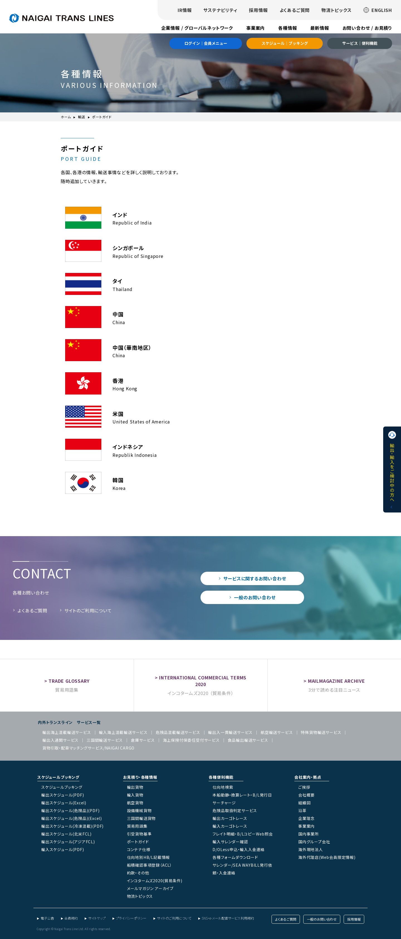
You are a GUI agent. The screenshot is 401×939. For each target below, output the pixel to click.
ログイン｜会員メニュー (205, 43)
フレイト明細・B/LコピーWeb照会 (242, 834)
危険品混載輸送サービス (178, 732)
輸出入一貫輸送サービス (230, 732)
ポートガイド (138, 841)
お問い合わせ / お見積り (367, 27)
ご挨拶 (304, 787)
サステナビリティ (220, 10)
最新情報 (319, 27)
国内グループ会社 (314, 841)
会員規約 (71, 918)
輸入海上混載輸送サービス (123, 732)
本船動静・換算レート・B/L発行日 (242, 795)
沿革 (302, 810)
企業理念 (306, 818)
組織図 (304, 802)
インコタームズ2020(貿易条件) (155, 880)
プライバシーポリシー (131, 918)
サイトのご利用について (88, 610)
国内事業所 (308, 834)
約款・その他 (138, 873)
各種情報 (287, 27)
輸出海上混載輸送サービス (66, 732)
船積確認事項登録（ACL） (149, 865)
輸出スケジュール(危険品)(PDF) (70, 810)
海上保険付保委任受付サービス (191, 740)
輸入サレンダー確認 (230, 841)
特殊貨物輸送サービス (321, 732)
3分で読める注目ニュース (334, 689)
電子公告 (47, 918)
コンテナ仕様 (138, 849)
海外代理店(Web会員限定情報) (327, 857)
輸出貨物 (135, 787)
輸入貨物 (135, 795)
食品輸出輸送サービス (248, 740)
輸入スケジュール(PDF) (62, 849)
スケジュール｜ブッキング (284, 43)
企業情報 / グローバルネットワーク (197, 27)
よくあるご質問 (295, 10)
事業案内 (255, 27)
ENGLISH (377, 10)
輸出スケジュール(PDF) (62, 795)
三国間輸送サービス (105, 740)
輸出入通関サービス (60, 740)
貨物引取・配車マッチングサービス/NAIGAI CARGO (88, 748)
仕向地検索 (222, 787)
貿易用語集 (67, 689)
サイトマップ (97, 918)
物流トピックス (336, 10)
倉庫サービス (143, 740)
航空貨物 (135, 802)
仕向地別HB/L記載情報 (148, 857)
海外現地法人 (310, 849)
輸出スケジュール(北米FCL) (66, 834)
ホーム (66, 116)
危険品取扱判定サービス (234, 810)
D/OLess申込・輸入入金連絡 (238, 849)
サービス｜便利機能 (359, 43)
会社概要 (306, 795)
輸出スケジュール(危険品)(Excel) (71, 818)
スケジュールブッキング (61, 787)
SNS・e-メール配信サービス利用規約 (228, 918)
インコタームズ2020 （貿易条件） (200, 693)
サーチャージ (224, 802)
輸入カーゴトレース (229, 826)
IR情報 (185, 10)
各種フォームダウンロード (235, 857)
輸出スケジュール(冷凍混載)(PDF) (72, 826)
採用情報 (258, 10)
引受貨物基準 (139, 834)
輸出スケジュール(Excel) (63, 802)
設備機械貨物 (139, 810)
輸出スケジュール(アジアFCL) (68, 841)
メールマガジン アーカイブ (150, 888)
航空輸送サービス (277, 732)
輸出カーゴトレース (229, 818)
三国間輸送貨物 (141, 818)
